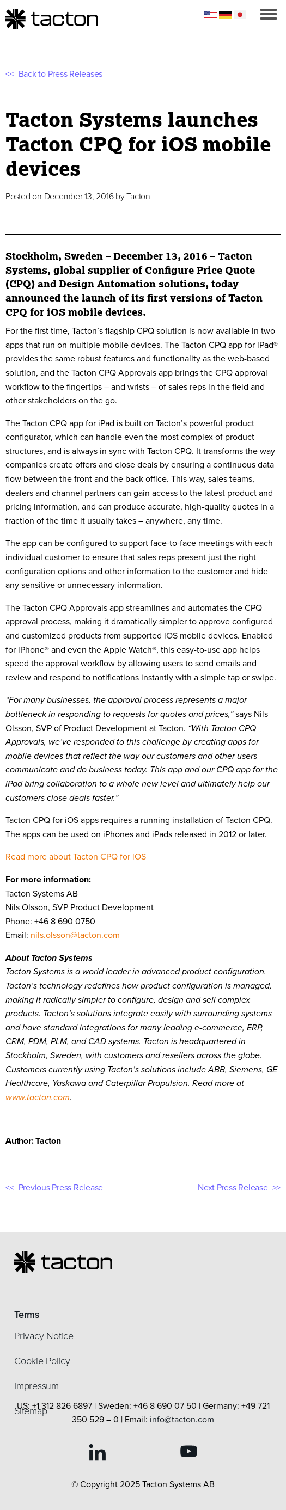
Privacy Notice (44, 1336)
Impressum (36, 1386)
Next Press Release (233, 1187)
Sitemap (30, 1411)
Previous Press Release (61, 1187)
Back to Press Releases (61, 73)
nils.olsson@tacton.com (75, 935)
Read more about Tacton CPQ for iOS (76, 856)
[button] (268, 14)
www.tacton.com (37, 1097)
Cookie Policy (42, 1361)
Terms (27, 1315)
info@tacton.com (182, 1419)
